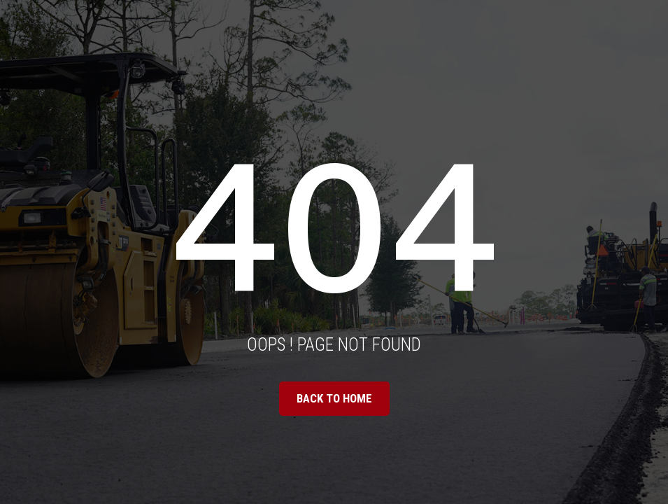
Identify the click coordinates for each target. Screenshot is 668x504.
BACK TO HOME (334, 398)
